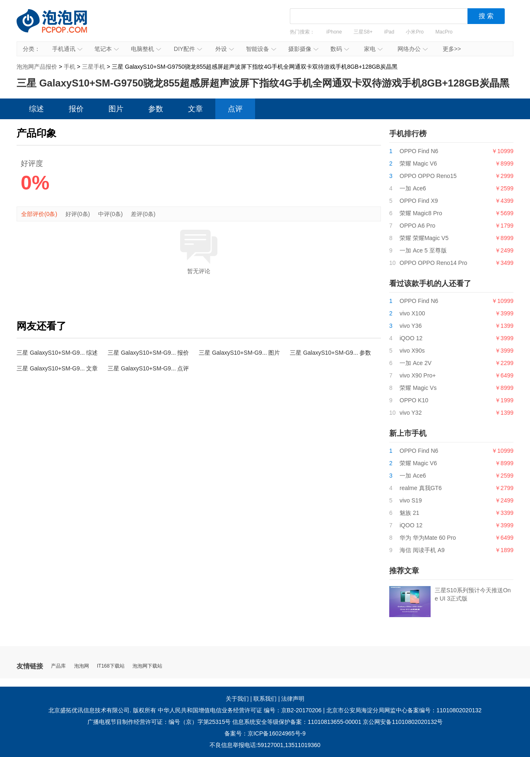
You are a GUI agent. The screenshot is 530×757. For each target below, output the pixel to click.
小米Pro (415, 32)
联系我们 (265, 698)
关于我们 (237, 698)
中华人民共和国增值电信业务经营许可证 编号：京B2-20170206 (240, 710)
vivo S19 (411, 500)
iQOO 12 (411, 338)
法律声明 (292, 698)
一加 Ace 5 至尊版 (423, 250)
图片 (115, 109)
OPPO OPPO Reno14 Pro (433, 263)
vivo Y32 (411, 412)
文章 (195, 109)
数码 (339, 49)
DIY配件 (188, 49)
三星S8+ (363, 32)
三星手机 (93, 66)
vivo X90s (412, 350)
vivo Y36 (411, 325)
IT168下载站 (111, 666)
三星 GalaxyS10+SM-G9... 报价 (148, 352)
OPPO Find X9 (419, 200)
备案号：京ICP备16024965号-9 (265, 733)
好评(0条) (77, 214)
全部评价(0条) (39, 214)
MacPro (444, 32)
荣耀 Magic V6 (418, 163)
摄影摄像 (303, 49)
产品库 (58, 666)
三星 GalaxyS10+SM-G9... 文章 (57, 368)
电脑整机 (146, 49)
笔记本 (106, 49)
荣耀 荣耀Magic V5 (424, 238)
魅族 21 (409, 512)
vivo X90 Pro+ (418, 375)
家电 (373, 49)
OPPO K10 (414, 400)
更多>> (452, 49)
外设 (224, 49)
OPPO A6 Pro (417, 225)
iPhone (334, 32)
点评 (235, 109)
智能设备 (261, 49)
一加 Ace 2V (415, 363)
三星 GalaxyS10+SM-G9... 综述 (57, 352)
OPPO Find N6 (419, 151)
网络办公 (413, 49)
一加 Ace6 (413, 188)
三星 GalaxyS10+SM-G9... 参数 (330, 352)
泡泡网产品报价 (60, 27)
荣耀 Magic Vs (418, 388)
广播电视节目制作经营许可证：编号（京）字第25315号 (159, 722)
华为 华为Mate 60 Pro (428, 537)
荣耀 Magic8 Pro (421, 213)
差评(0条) (143, 214)
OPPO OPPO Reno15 (428, 176)
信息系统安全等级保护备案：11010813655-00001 (296, 722)
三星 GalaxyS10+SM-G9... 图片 (239, 352)
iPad (389, 32)
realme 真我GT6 (421, 488)
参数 (155, 109)
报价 (76, 109)
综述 (36, 109)
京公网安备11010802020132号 (403, 722)
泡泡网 (81, 666)
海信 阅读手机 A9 (422, 550)
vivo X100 (412, 313)
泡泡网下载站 (147, 666)
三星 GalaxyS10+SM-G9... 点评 (148, 368)
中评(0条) (110, 214)
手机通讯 (67, 49)
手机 (69, 66)
